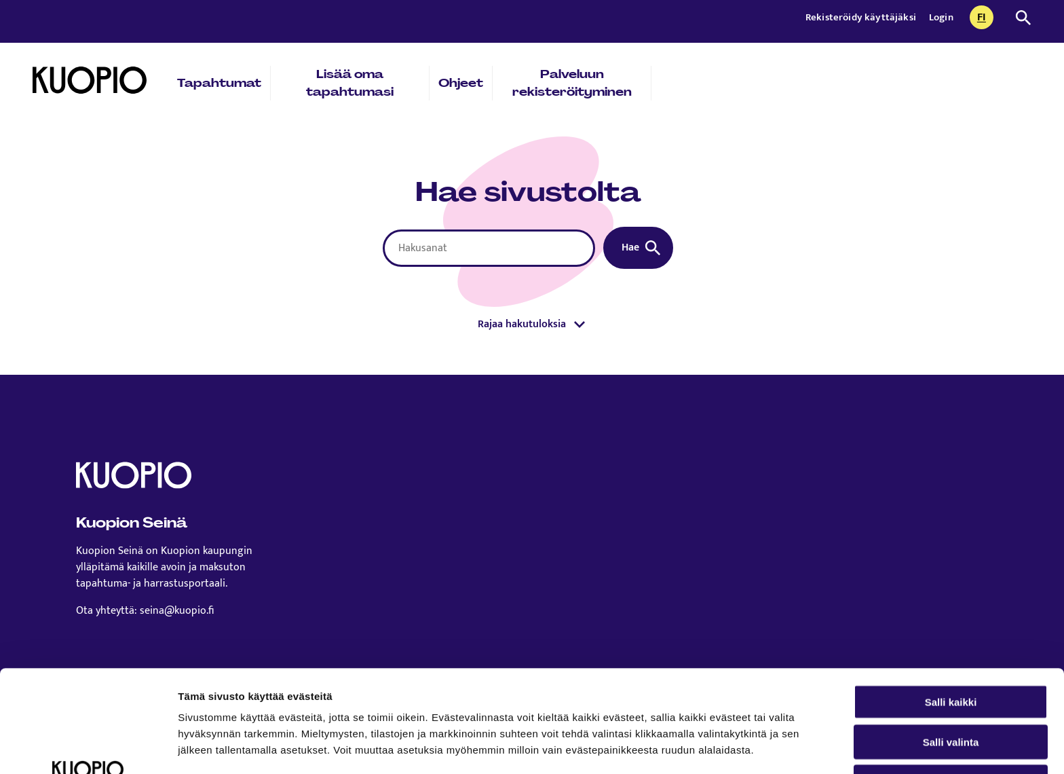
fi (985, 18)
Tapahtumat (219, 82)
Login (941, 17)
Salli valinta (951, 646)
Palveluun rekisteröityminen (572, 83)
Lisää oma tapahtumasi (350, 83)
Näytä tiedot (725, 747)
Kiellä (950, 686)
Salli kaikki (951, 606)
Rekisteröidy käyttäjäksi (861, 17)
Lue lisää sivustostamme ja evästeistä (276, 703)
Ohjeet (460, 82)
